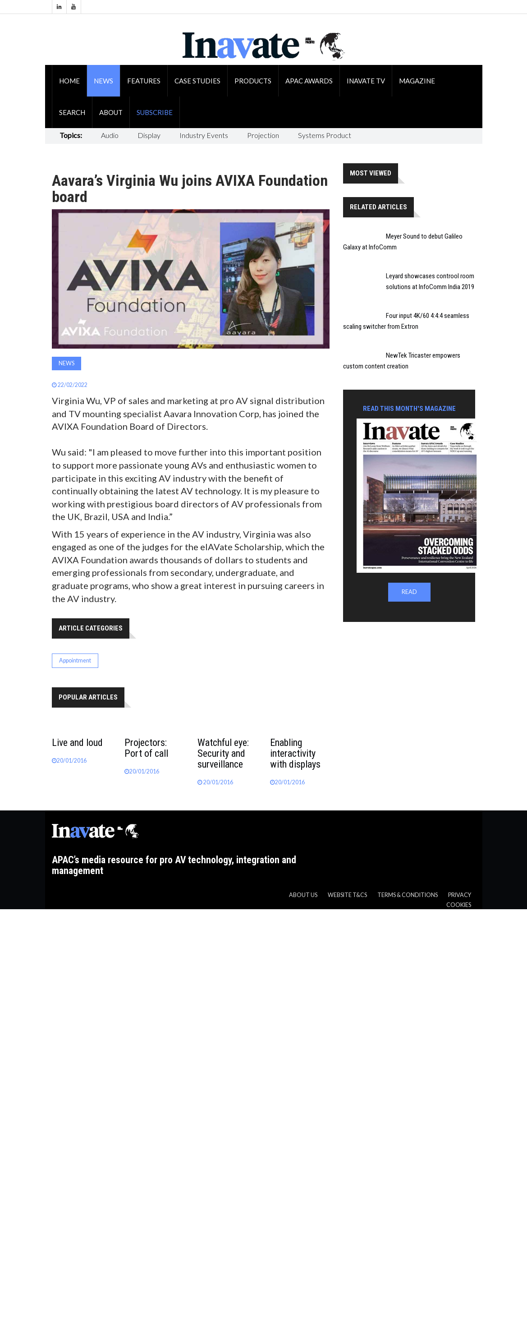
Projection (263, 135)
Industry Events (203, 135)
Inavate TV (366, 81)
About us (303, 895)
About (111, 112)
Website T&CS (347, 895)
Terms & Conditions (407, 895)
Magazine (417, 81)
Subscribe (155, 112)
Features (143, 81)
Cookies (458, 905)
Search (72, 112)
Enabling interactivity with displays (295, 753)
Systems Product (324, 135)
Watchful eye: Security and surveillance (223, 753)
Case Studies (197, 81)
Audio (110, 135)
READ (409, 592)
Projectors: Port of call (146, 748)
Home (69, 81)
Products (252, 81)
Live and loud (77, 742)
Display (148, 135)
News (103, 81)
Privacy (459, 895)
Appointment (75, 660)
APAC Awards (309, 81)
